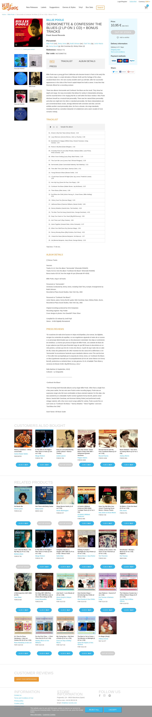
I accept (113, 710)
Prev (53, 127)
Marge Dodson (40, 456)
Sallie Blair (59, 556)
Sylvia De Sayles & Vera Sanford (85, 643)
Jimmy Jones (62, 43)
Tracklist (67, 61)
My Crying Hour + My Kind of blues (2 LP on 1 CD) (65, 637)
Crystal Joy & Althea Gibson (126, 600)
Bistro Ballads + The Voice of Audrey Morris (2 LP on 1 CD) (129, 451)
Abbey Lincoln (103, 638)
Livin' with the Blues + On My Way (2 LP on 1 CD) (22, 550)
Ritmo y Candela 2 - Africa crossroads (22, 450)
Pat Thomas (124, 556)
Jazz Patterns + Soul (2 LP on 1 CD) (107, 594)
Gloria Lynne (18, 508)
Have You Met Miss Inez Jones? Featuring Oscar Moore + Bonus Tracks (106, 508)
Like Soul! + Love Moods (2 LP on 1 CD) (65, 594)
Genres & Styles (71, 8)
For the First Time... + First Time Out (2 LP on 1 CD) (44, 637)
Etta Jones (123, 510)
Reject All (94, 710)
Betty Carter (39, 508)
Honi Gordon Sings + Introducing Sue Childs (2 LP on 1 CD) (86, 595)
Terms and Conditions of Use (23, 698)
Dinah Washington (62, 510)
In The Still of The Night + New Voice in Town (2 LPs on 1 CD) (43, 451)
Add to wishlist (124, 37)
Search (103, 8)
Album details (87, 61)
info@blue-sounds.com (69, 703)
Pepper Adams (82, 458)
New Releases (35, 8)
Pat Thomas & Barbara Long (106, 598)
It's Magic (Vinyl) (104, 636)
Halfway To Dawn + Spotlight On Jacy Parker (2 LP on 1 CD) (87, 551)
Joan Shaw (17, 597)
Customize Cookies (49, 714)
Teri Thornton (103, 556)
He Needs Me (18, 506)
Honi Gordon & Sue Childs (86, 599)
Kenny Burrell (53, 46)
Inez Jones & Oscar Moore (107, 512)
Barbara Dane (18, 554)
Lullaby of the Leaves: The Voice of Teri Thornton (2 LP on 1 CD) (107, 551)
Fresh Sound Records (55, 35)
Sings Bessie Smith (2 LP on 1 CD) (64, 507)
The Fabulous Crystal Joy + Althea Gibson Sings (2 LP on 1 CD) (129, 595)
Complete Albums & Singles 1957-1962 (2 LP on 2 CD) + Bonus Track (65, 551)
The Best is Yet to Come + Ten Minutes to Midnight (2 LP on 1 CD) (86, 638)
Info (52, 61)
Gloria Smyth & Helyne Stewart (63, 598)
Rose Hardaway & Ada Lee (23, 642)
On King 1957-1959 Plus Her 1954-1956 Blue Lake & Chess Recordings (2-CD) (44, 595)
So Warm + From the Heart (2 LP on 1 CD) (128, 507)
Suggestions (57, 8)
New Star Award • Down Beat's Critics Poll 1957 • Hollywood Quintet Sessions (86, 452)
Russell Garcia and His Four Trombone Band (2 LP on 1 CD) (107, 451)
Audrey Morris (124, 456)
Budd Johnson (75, 43)
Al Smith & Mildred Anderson (84, 515)
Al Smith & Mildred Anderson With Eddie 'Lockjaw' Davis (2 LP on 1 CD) (86, 509)
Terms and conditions (118, 52)
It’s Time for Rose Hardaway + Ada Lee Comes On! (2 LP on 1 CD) (22, 638)
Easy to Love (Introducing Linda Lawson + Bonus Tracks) (64, 451)
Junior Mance (98, 43)
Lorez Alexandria (40, 599)
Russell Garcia (103, 456)
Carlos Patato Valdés (21, 454)
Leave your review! (29, 49)
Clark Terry (87, 43)
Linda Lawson (61, 456)
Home (4, 14)
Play (50, 127)
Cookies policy (19, 703)
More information (36, 714)
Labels (46, 8)
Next (56, 127)
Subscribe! (133, 1)
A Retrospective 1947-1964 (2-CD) (23, 594)
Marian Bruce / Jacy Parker (86, 556)
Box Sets (92, 8)
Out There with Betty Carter (44, 506)
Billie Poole (11, 14)
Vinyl (83, 8)
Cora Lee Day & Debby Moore (63, 641)
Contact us (17, 695)
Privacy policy (18, 701)
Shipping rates (115, 50)
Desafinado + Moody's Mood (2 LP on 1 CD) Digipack (127, 551)
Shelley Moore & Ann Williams (42, 641)
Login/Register (123, 1)
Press (53, 66)
